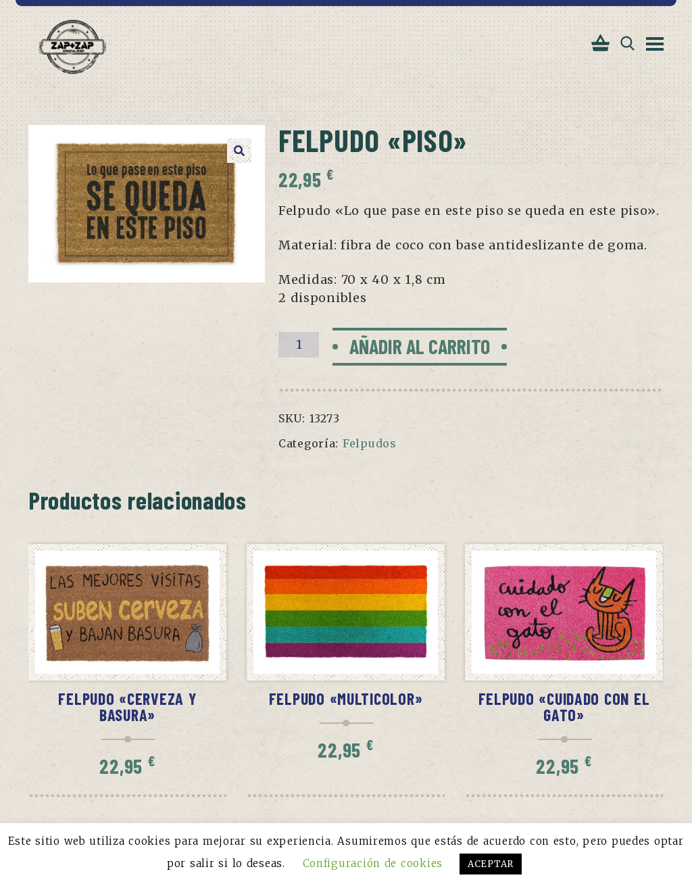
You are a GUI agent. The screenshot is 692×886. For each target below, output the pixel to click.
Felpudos (370, 443)
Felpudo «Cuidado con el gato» (564, 706)
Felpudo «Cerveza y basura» (127, 706)
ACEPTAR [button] (491, 864)
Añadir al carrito (419, 346)
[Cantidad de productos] (298, 345)
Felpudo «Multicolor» (345, 698)
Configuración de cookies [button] (373, 863)
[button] (239, 151)
